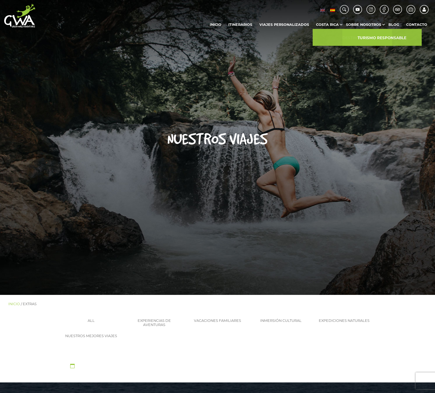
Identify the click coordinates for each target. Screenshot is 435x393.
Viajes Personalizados (284, 25)
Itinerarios (240, 25)
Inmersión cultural (281, 321)
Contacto (416, 25)
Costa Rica (327, 25)
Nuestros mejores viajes (91, 336)
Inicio (215, 25)
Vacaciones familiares (217, 321)
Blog (393, 25)
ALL (91, 321)
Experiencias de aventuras (154, 323)
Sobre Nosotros (363, 25)
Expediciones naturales (344, 321)
